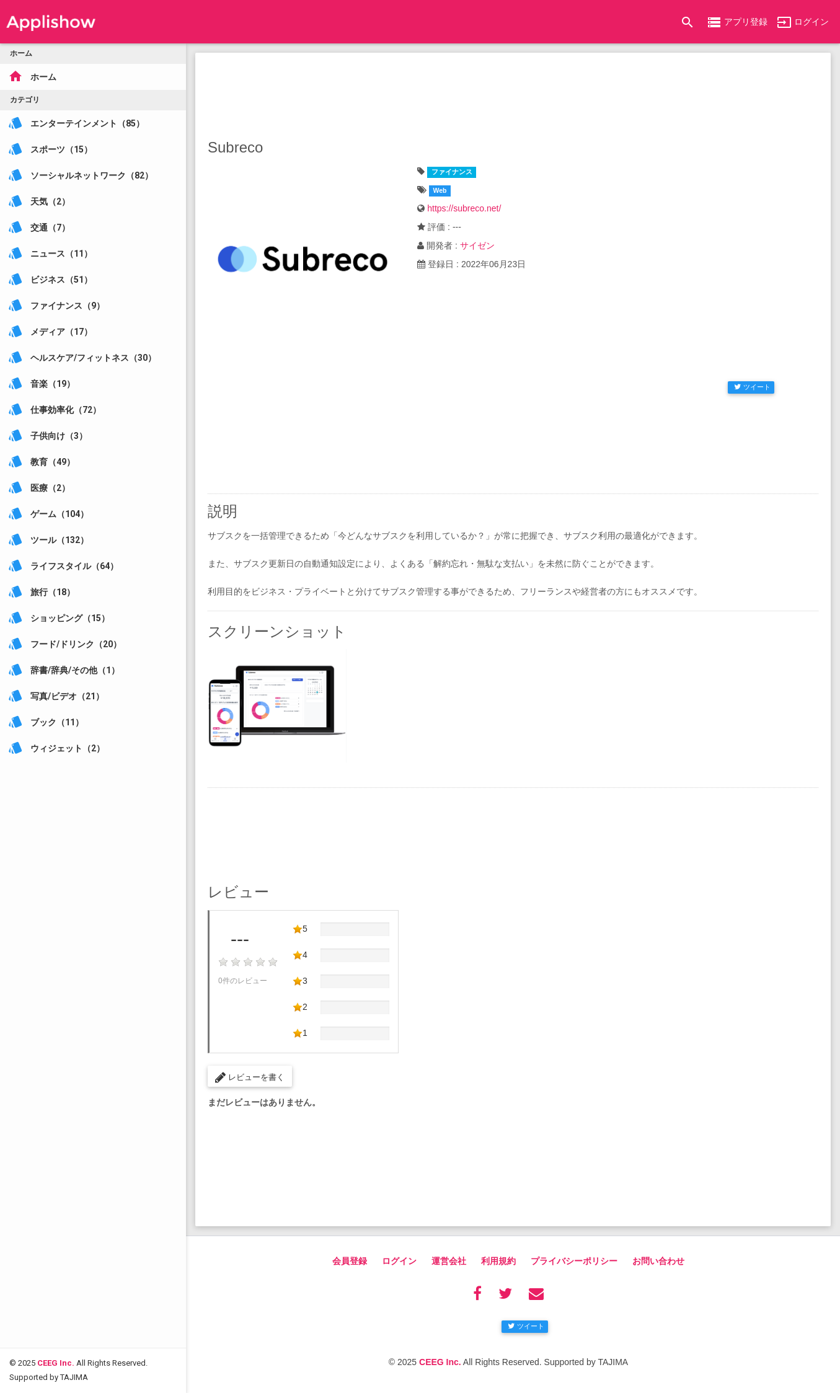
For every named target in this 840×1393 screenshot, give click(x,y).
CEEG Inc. (55, 1291)
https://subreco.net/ (464, 208)
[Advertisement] (513, 93)
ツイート (752, 387)
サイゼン (477, 245)
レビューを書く (250, 1077)
